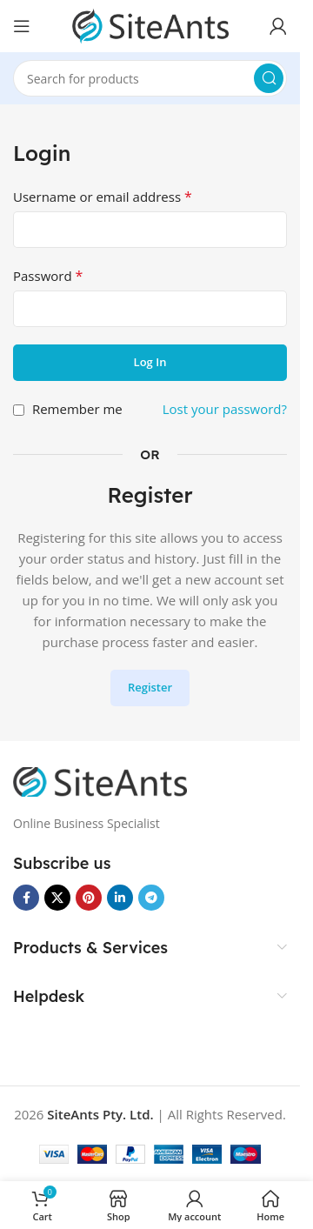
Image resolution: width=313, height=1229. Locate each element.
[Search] (150, 78)
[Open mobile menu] (21, 26)
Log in (150, 362)
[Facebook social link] (26, 898)
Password (48, 275)
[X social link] (57, 898)
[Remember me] (18, 410)
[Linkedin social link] (120, 898)
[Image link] (100, 780)
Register (150, 687)
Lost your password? (225, 408)
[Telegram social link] (151, 898)
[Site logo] (150, 24)
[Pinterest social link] (89, 898)
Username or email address (102, 196)
